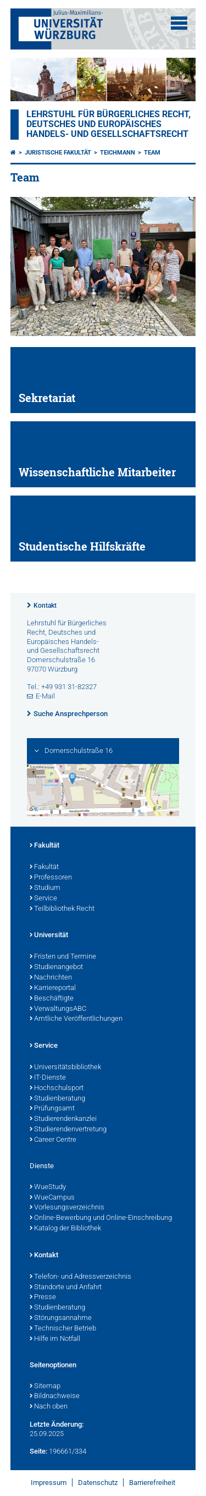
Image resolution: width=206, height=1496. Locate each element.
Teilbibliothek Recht (62, 909)
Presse (43, 1297)
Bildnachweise (55, 1396)
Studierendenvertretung (68, 1130)
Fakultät (44, 846)
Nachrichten (51, 978)
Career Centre (53, 1140)
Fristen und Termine (63, 957)
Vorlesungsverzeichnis (67, 1208)
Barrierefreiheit (152, 1482)
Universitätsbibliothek (65, 1067)
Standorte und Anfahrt (66, 1287)
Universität (49, 936)
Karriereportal (53, 988)
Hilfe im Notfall (55, 1339)
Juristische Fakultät (58, 152)
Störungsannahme (61, 1318)
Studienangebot (56, 967)
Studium (45, 888)
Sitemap (45, 1387)
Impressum (48, 1482)
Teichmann (117, 152)
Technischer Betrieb (63, 1329)
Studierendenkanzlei (63, 1119)
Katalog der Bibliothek (65, 1229)
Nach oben (49, 1407)
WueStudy (48, 1187)
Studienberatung (57, 1099)
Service (43, 899)
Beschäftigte (52, 999)
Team (152, 152)
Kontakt (45, 605)
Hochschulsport (56, 1088)
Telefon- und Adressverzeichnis (80, 1277)
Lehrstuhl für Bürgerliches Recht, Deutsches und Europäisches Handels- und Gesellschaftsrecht (108, 124)
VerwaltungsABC (58, 1009)
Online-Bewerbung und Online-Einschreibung (101, 1218)
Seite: (38, 1451)
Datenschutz (98, 1482)
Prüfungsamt (52, 1109)
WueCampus (52, 1198)
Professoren (51, 878)
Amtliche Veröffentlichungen (76, 1019)
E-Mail (45, 696)
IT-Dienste (48, 1078)
